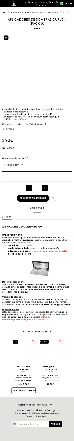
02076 (23, 371)
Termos (29, 416)
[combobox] (13, 165)
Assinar (55, 424)
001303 (51, 371)
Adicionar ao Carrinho (33, 198)
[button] (3, 3)
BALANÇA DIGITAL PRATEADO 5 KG (50, 367)
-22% (15, 342)
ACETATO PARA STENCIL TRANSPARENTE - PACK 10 (23, 367)
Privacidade (41, 416)
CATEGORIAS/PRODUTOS (20, 12)
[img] (23, 351)
